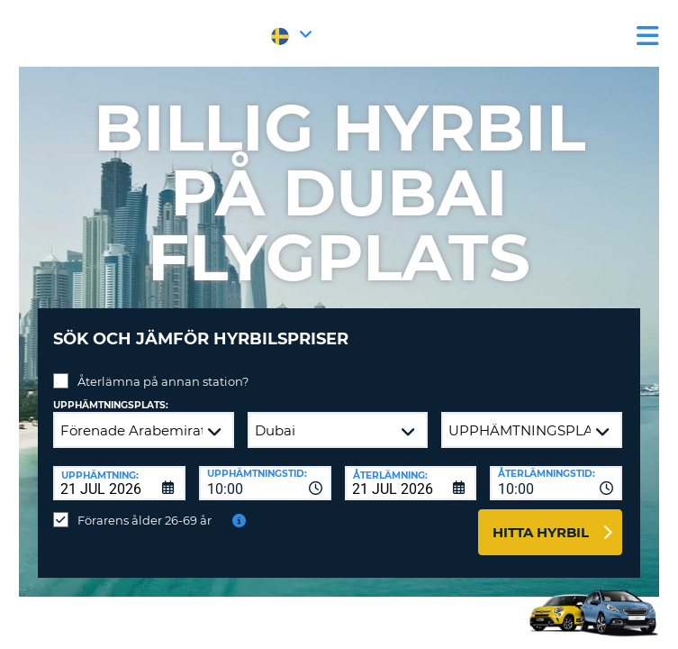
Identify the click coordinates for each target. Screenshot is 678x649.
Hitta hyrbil (541, 532)
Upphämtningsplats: (110, 405)
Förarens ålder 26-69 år (144, 520)
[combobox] (265, 483)
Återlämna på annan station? (163, 381)
